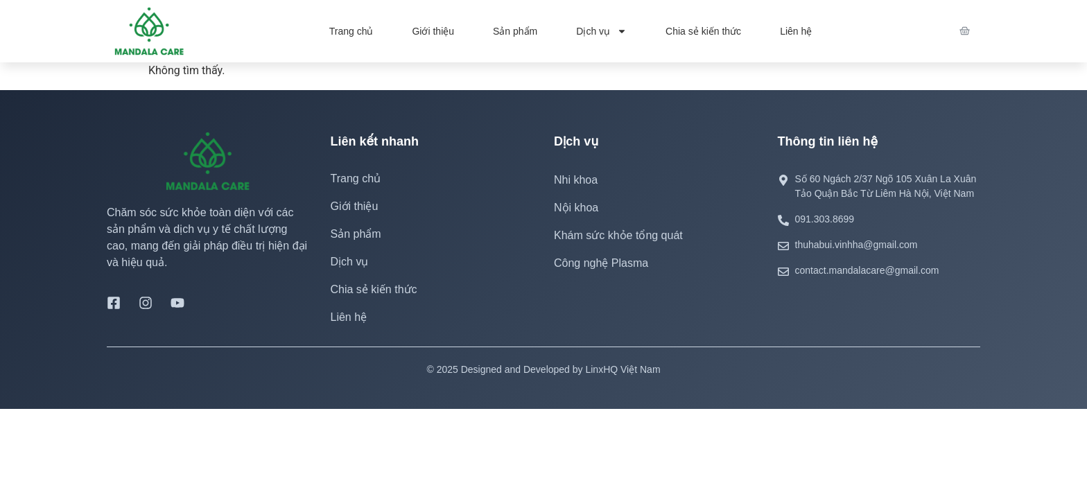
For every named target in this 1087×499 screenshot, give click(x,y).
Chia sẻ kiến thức (703, 31)
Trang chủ (351, 31)
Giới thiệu (433, 31)
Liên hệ (796, 31)
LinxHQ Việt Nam (622, 369)
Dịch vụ (601, 31)
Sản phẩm (515, 31)
